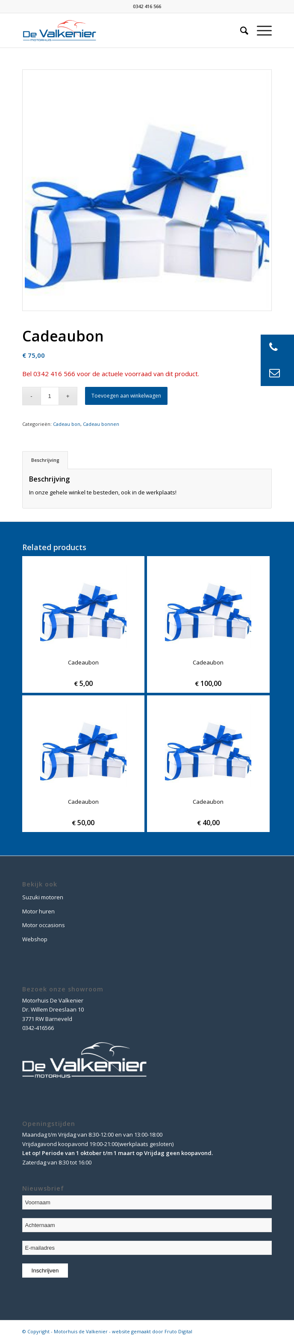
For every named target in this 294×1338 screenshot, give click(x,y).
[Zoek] (240, 30)
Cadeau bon (66, 424)
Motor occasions (43, 925)
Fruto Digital (178, 1331)
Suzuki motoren (42, 897)
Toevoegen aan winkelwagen (126, 395)
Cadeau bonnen (101, 424)
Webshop (34, 939)
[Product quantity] (50, 396)
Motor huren (38, 911)
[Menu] (260, 30)
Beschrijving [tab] (45, 460)
